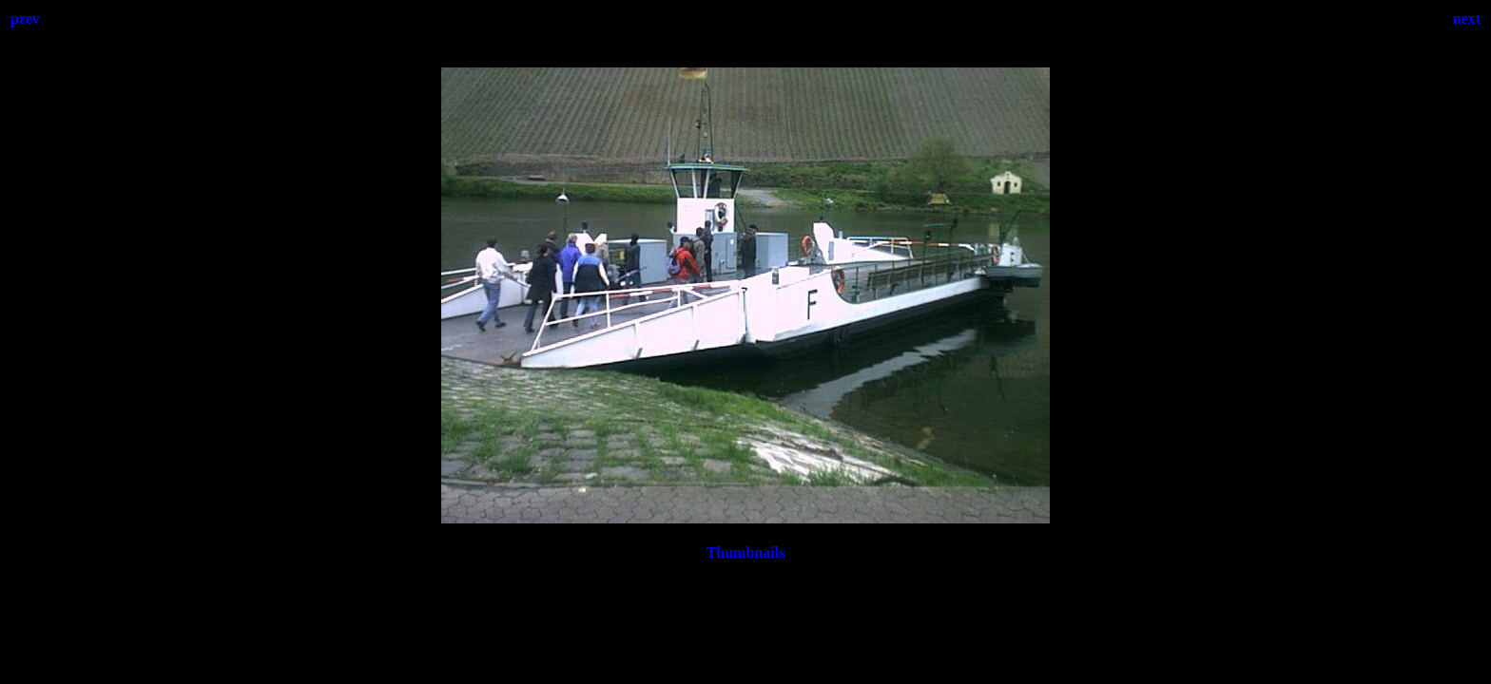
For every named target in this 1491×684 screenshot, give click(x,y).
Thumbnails (746, 552)
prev (25, 18)
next (1467, 18)
